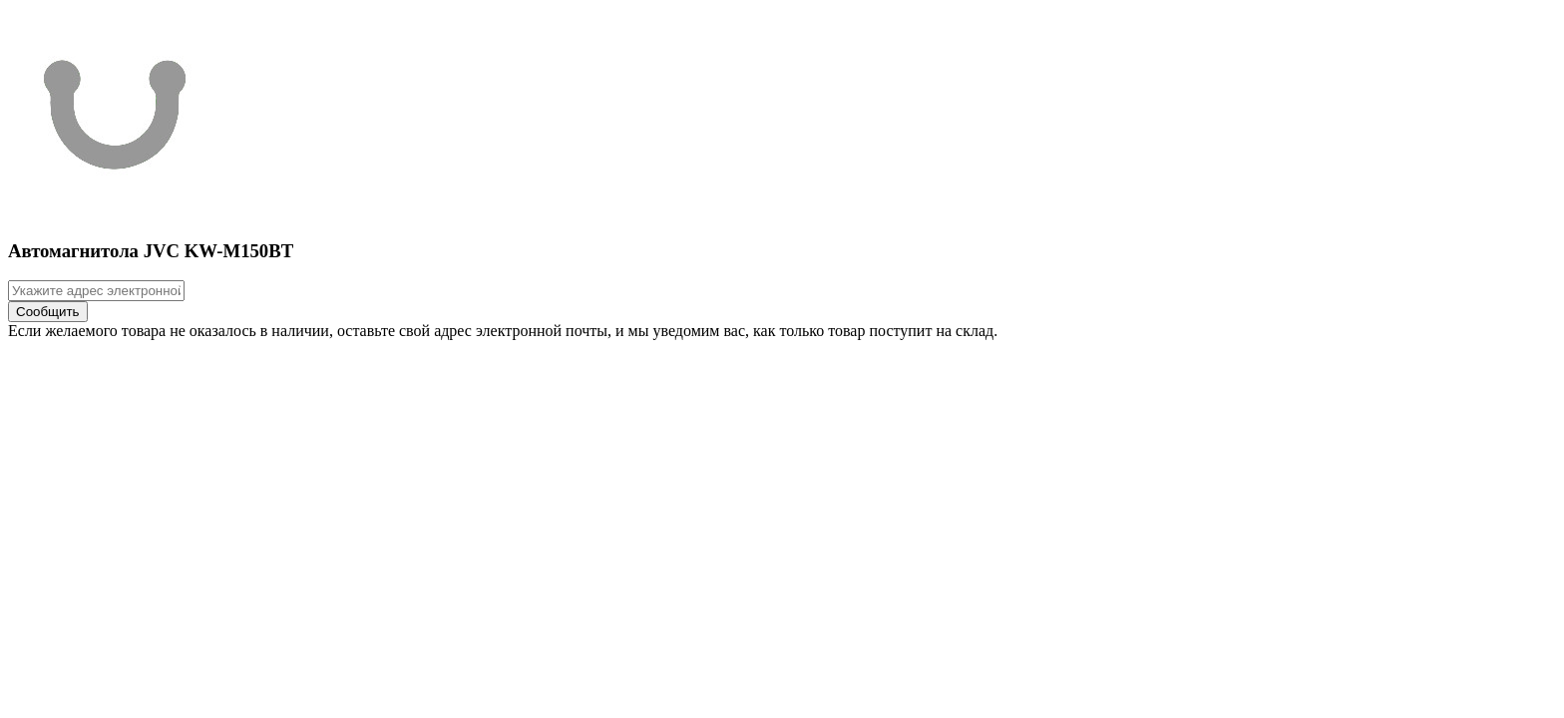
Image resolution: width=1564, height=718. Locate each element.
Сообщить (48, 311)
